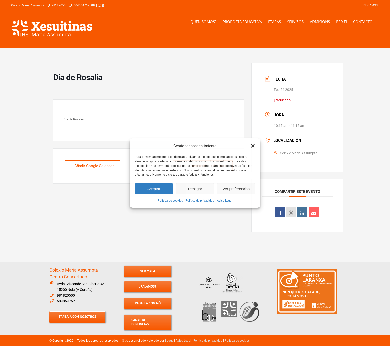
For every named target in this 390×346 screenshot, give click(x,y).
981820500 (66, 295)
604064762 (66, 301)
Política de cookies (170, 200)
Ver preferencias (236, 189)
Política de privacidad (199, 200)
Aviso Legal (224, 200)
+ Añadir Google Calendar (93, 166)
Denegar (195, 189)
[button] (252, 145)
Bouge (169, 340)
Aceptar (153, 189)
